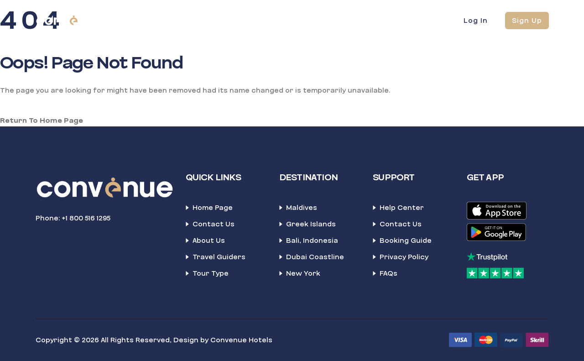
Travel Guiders (219, 257)
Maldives (301, 208)
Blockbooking (231, 20)
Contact (331, 20)
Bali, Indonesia (312, 240)
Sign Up (527, 21)
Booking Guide (406, 240)
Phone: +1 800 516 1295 (73, 218)
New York (303, 273)
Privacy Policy (404, 257)
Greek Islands (311, 224)
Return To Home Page (41, 120)
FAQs (388, 273)
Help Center (402, 208)
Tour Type (211, 273)
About (285, 20)
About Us (209, 240)
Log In (476, 21)
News (376, 20)
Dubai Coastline (315, 257)
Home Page (213, 208)
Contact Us (214, 224)
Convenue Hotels (241, 340)
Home (178, 20)
